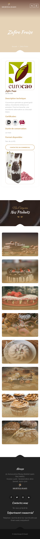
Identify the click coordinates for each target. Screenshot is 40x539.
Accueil (14, 46)
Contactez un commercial (20, 147)
